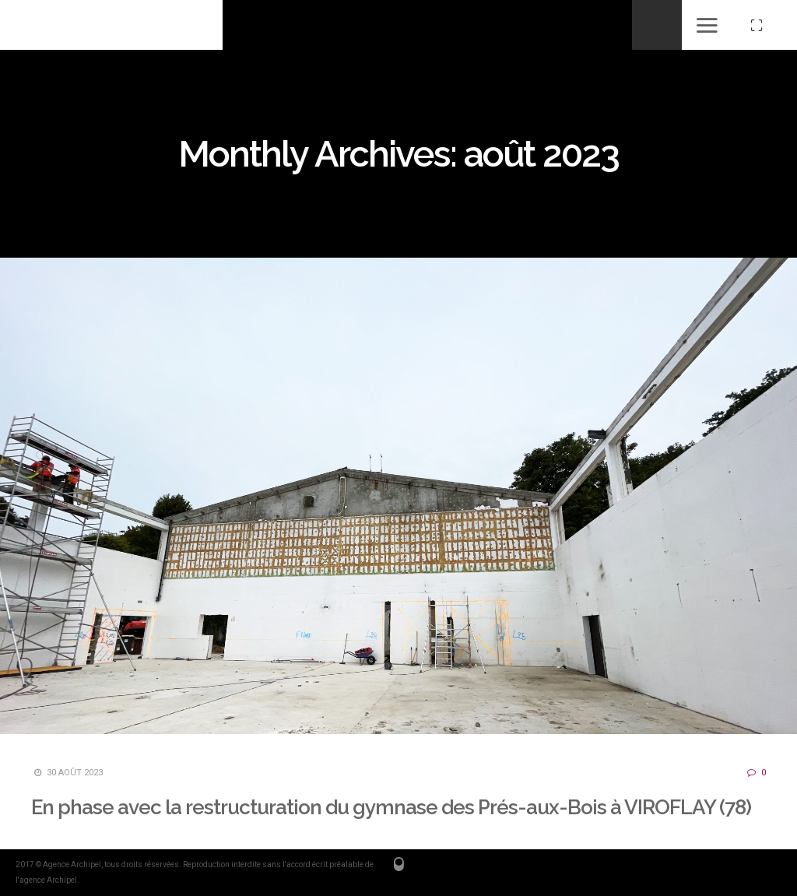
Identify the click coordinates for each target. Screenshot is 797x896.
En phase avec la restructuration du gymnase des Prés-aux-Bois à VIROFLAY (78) (391, 807)
